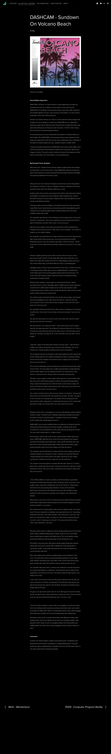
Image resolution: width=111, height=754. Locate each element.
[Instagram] (106, 4)
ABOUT (68, 5)
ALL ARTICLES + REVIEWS (28, 5)
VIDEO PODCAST (58, 5)
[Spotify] (95, 4)
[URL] (102, 4)
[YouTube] (99, 4)
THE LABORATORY (45, 5)
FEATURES (15, 5)
